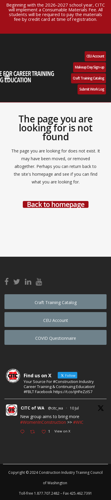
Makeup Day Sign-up (89, 67)
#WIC (78, 422)
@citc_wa (55, 408)
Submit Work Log (91, 89)
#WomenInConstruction (43, 422)
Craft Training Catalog (88, 78)
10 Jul (74, 408)
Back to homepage (55, 204)
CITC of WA (32, 408)
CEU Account (95, 56)
